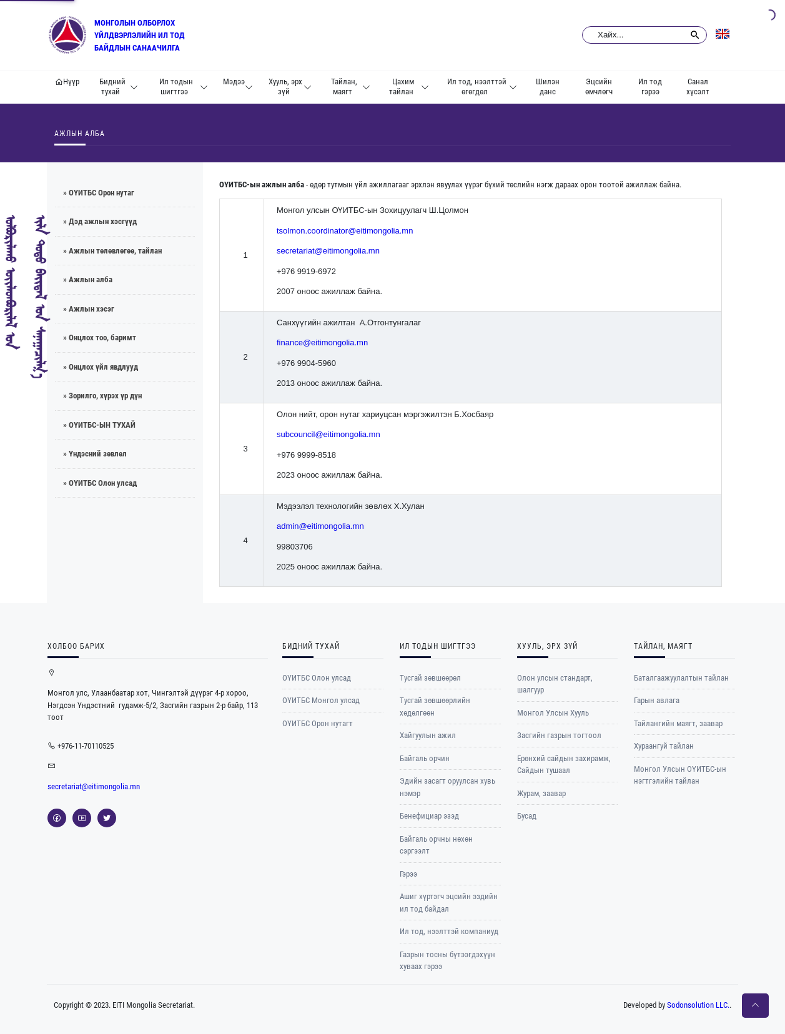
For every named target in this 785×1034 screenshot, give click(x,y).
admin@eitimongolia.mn (320, 526)
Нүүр (67, 81)
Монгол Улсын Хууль (553, 712)
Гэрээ (408, 874)
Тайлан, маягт (350, 86)
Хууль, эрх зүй (290, 86)
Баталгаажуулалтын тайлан (681, 677)
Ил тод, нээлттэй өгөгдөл (482, 86)
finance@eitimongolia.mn (322, 342)
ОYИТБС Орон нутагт (317, 723)
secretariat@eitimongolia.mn (328, 250)
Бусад (526, 815)
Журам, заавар (541, 793)
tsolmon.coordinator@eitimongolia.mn (345, 230)
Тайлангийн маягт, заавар (678, 723)
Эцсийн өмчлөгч (599, 86)
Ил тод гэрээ (650, 86)
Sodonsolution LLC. (698, 1005)
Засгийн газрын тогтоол (559, 735)
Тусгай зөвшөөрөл (430, 677)
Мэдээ (238, 86)
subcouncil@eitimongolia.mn (328, 434)
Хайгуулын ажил (428, 735)
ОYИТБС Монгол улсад (321, 700)
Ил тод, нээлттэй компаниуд (449, 931)
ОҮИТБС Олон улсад (316, 677)
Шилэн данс (548, 86)
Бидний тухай (118, 86)
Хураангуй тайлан (664, 746)
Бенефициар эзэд (429, 815)
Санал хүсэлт (697, 86)
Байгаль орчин (425, 758)
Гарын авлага (656, 700)
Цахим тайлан (409, 86)
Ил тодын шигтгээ (183, 86)
